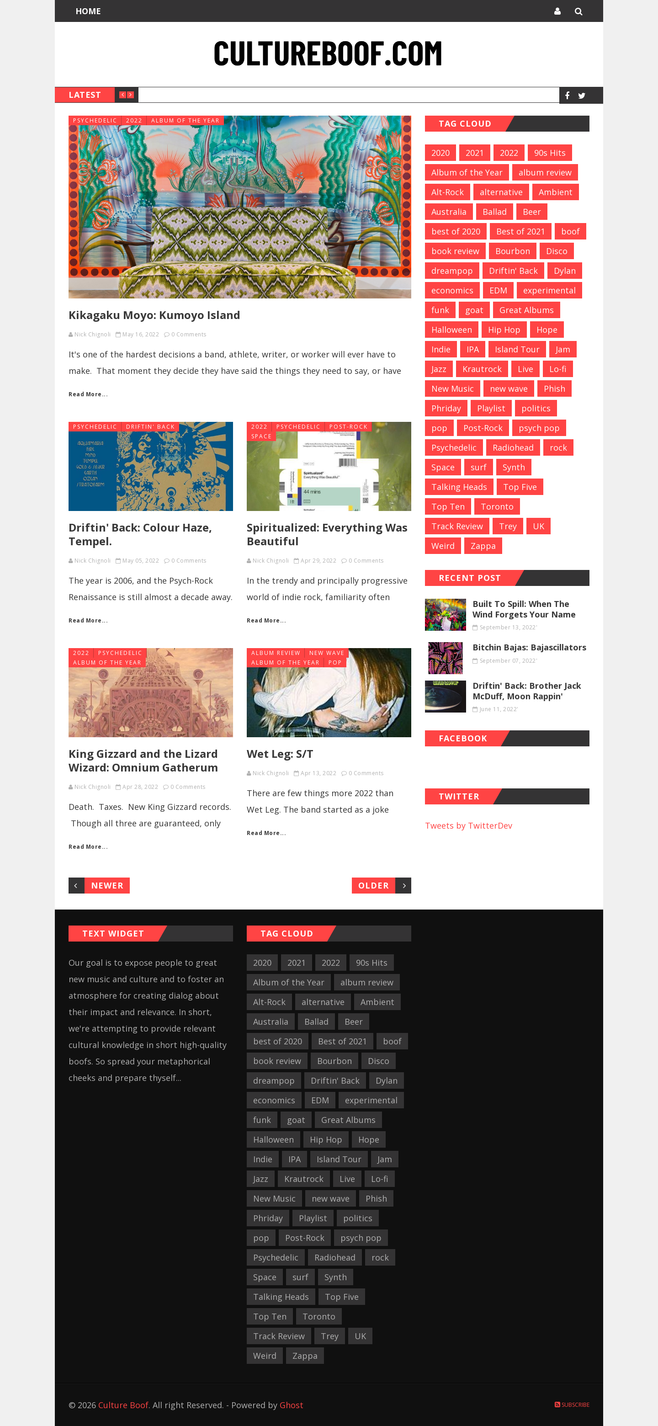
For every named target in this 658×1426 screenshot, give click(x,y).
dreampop (452, 270)
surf (479, 467)
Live (525, 368)
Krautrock (482, 368)
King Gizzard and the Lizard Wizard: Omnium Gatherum (143, 760)
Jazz (438, 368)
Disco (557, 250)
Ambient (556, 191)
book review (455, 250)
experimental (549, 290)
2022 (134, 120)
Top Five (520, 486)
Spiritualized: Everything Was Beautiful (327, 534)
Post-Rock (348, 427)
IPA (473, 349)
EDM (498, 290)
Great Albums (526, 309)
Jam (563, 349)
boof (570, 231)
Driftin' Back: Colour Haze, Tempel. (140, 534)
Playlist (491, 408)
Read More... (88, 394)
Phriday (446, 408)
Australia (449, 211)
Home (88, 10)
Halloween (451, 329)
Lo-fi (558, 368)
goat (474, 309)
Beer (532, 211)
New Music (452, 388)
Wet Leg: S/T (280, 753)
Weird (443, 545)
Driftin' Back (150, 427)
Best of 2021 (520, 231)
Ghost (291, 1404)
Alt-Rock (447, 191)
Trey (508, 526)
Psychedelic (95, 120)
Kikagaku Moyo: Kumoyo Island (154, 314)
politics (536, 408)
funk (440, 309)
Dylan (565, 270)
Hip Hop (504, 329)
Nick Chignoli (92, 334)
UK (538, 526)
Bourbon (512, 250)
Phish (554, 388)
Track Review (457, 526)
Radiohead (513, 447)
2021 (475, 152)
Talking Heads (459, 486)
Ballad (495, 211)
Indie (441, 349)
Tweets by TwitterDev (468, 825)
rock (558, 447)
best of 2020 (455, 231)
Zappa (483, 545)
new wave (327, 653)
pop (335, 662)
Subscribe (572, 1405)
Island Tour (517, 349)
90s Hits (550, 152)
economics (452, 290)
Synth (514, 467)
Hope (546, 329)
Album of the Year (185, 120)
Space (261, 436)
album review (276, 653)
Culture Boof (123, 1404)
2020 (440, 152)
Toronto (497, 506)
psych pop (539, 427)
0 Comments (189, 334)
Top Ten (448, 506)
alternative (501, 191)
